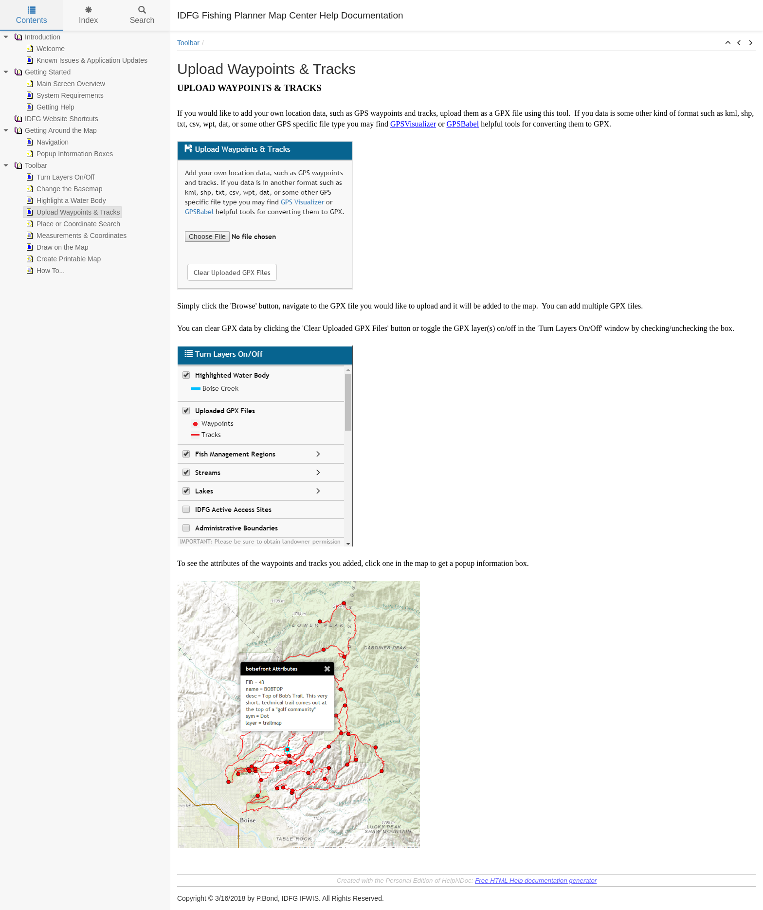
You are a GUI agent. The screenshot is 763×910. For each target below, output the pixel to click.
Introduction (36, 37)
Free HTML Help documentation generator (536, 880)
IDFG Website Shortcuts (55, 119)
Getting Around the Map (54, 130)
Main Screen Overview (64, 84)
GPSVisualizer (413, 124)
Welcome (44, 49)
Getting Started (41, 72)
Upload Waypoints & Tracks (72, 212)
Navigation (46, 142)
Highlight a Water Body (65, 200)
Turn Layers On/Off (59, 177)
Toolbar (29, 165)
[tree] (85, 153)
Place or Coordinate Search (72, 224)
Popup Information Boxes (68, 154)
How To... (44, 270)
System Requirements (64, 95)
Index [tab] (88, 15)
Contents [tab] (31, 15)
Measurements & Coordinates (75, 235)
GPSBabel (462, 124)
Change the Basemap (63, 189)
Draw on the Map (56, 247)
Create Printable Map (62, 259)
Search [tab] (142, 15)
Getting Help (49, 107)
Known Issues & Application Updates (85, 60)
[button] (728, 43)
